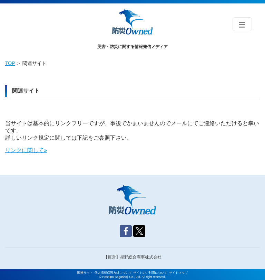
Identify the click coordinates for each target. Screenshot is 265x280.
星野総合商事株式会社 (140, 257)
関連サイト (85, 272)
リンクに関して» (26, 150)
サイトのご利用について (150, 272)
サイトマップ (178, 272)
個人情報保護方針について (113, 272)
